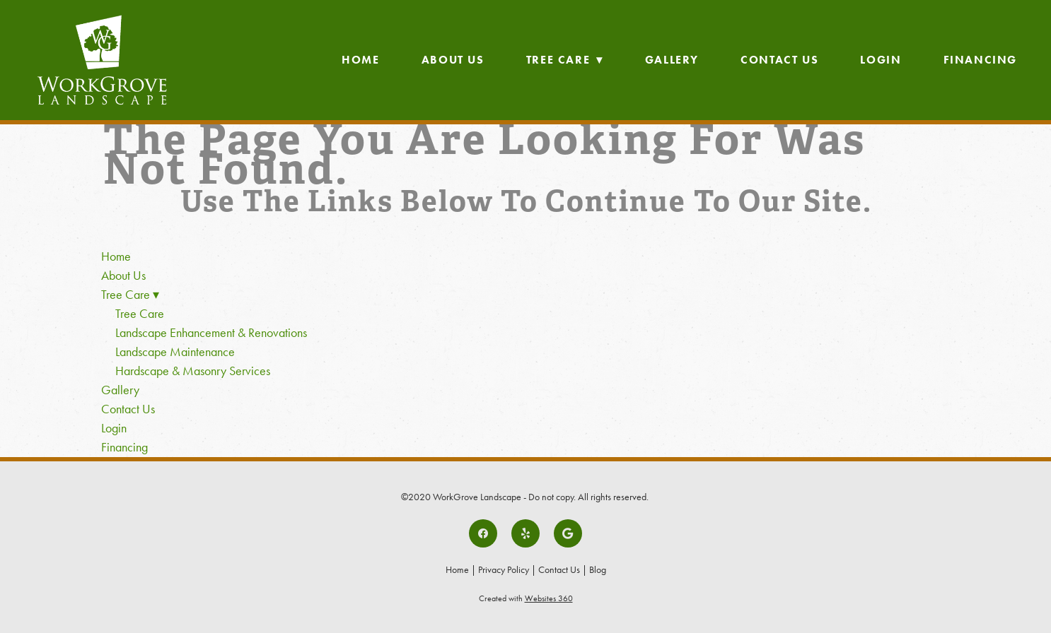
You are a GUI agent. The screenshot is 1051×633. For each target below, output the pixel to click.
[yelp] (525, 533)
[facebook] (483, 533)
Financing (980, 59)
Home (360, 59)
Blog (597, 570)
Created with (526, 598)
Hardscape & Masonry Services (192, 371)
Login (880, 59)
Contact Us (779, 59)
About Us (453, 59)
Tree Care (564, 59)
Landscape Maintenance (175, 352)
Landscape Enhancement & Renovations (211, 333)
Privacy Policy (503, 570)
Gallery (672, 59)
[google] (568, 533)
